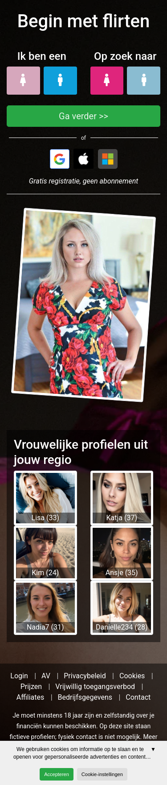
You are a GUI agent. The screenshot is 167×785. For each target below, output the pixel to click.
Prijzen (31, 686)
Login (19, 676)
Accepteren (56, 774)
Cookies (132, 676)
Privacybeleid (85, 676)
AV (45, 676)
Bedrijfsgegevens (85, 697)
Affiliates (30, 697)
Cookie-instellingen (102, 774)
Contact (138, 697)
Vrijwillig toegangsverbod (95, 686)
